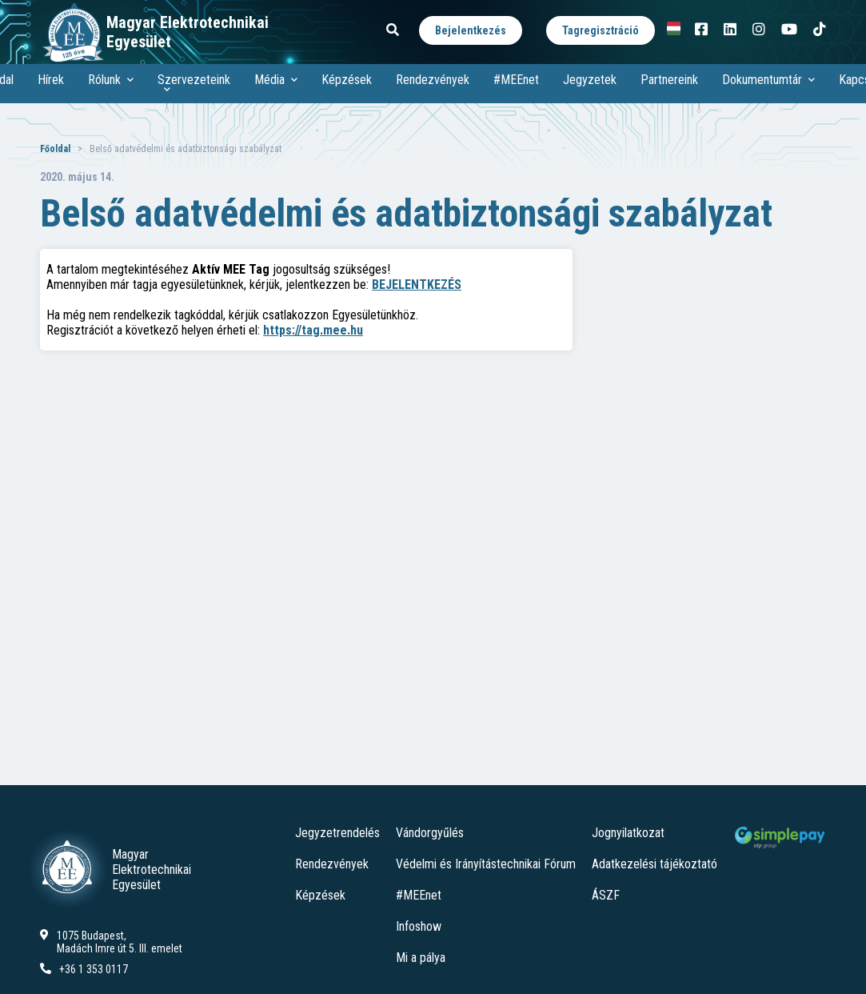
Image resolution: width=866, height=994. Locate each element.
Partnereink (669, 79)
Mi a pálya (420, 957)
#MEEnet (516, 79)
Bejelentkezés (470, 30)
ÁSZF (606, 895)
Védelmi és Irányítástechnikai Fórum (486, 864)
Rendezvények (432, 79)
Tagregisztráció (600, 30)
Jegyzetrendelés (337, 832)
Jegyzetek (590, 79)
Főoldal (55, 148)
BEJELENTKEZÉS (416, 284)
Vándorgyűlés (430, 832)
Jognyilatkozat (628, 832)
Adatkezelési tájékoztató (654, 864)
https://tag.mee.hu (313, 330)
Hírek (51, 79)
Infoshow (418, 926)
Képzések (346, 79)
